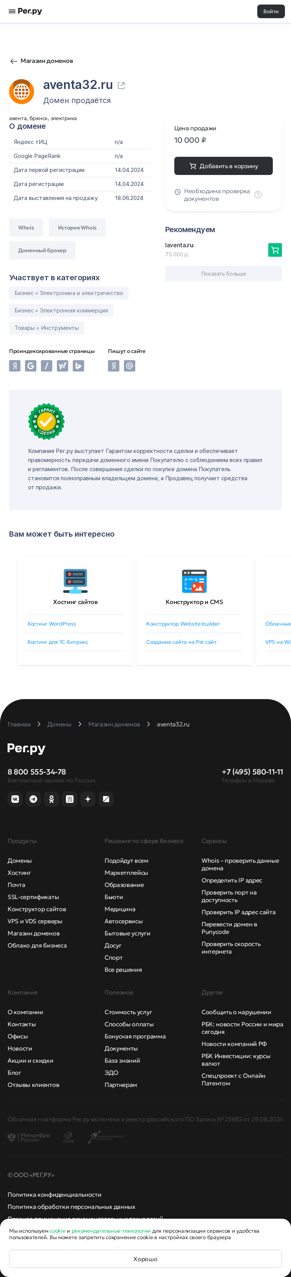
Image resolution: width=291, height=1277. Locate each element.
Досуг (113, 945)
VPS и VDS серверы (35, 921)
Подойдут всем (127, 860)
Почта (16, 884)
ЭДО (111, 1072)
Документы (121, 1048)
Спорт (113, 957)
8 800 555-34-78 (37, 772)
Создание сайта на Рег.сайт (181, 641)
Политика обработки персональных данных (71, 1206)
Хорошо (145, 1259)
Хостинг (19, 872)
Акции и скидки (30, 1060)
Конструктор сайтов (37, 909)
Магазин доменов (46, 60)
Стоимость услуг (128, 1012)
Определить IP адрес (232, 880)
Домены (20, 860)
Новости (20, 1048)
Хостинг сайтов (75, 602)
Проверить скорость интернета (231, 947)
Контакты (22, 1024)
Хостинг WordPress (51, 623)
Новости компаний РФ (234, 1044)
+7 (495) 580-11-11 (252, 772)
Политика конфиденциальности (54, 1194)
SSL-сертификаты (33, 897)
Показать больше (223, 273)
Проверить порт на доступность (229, 896)
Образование (124, 884)
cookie (57, 1230)
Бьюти (114, 897)
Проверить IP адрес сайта (238, 912)
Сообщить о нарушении (236, 1012)
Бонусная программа (135, 1036)
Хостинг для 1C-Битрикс (57, 641)
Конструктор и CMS (194, 602)
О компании (25, 1012)
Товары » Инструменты (46, 327)
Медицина (120, 909)
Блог (14, 1072)
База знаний (122, 1060)
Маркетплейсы (126, 872)
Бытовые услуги (127, 933)
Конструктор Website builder (182, 623)
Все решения (123, 969)
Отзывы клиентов (33, 1084)
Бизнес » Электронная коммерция (61, 310)
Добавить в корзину (229, 166)
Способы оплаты (129, 1024)
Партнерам (121, 1084)
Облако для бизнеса (37, 945)
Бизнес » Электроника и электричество (68, 293)
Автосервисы (123, 921)
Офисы (18, 1036)
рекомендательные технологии (111, 1230)
